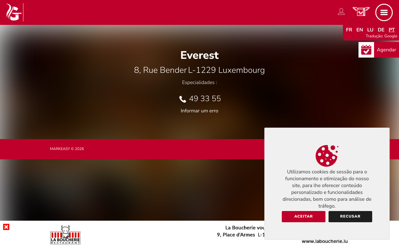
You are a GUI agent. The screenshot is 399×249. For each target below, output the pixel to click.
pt (392, 29)
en (359, 29)
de (381, 29)
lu (370, 29)
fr (349, 29)
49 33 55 (205, 98)
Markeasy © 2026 (67, 149)
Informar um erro (199, 110)
